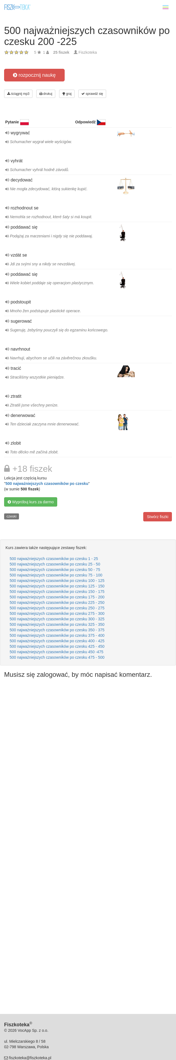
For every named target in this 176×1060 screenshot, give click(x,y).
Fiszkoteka (87, 52)
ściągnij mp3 (18, 94)
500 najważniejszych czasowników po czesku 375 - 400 (57, 635)
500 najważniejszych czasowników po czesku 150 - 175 (57, 591)
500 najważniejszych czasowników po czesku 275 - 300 (57, 613)
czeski (11, 516)
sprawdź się (92, 94)
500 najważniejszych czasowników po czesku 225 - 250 (57, 602)
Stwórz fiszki (157, 517)
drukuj (45, 94)
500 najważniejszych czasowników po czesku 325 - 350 (57, 624)
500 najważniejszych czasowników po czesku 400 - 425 (57, 641)
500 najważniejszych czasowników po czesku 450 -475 (56, 652)
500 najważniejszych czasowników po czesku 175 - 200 (57, 597)
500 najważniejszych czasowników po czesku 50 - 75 (55, 569)
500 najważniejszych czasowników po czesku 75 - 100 (56, 575)
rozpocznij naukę (34, 75)
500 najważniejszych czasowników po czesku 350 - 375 (57, 630)
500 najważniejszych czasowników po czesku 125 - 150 (57, 586)
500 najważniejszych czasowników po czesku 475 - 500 (57, 657)
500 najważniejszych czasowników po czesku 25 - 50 (55, 564)
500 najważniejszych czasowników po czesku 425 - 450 (57, 646)
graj (67, 94)
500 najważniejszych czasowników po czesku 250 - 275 (57, 608)
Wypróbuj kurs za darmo (31, 502)
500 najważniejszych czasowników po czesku (47, 483)
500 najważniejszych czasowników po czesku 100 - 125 (57, 580)
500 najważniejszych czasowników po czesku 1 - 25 (54, 558)
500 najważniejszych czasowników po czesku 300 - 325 (57, 619)
